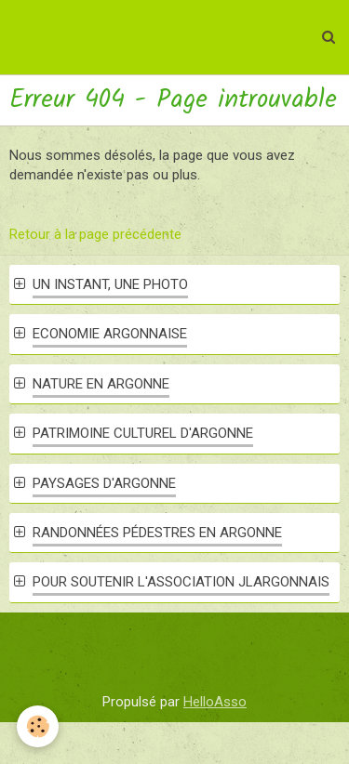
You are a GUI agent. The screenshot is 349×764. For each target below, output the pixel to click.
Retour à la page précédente (95, 234)
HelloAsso (215, 701)
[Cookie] (38, 726)
